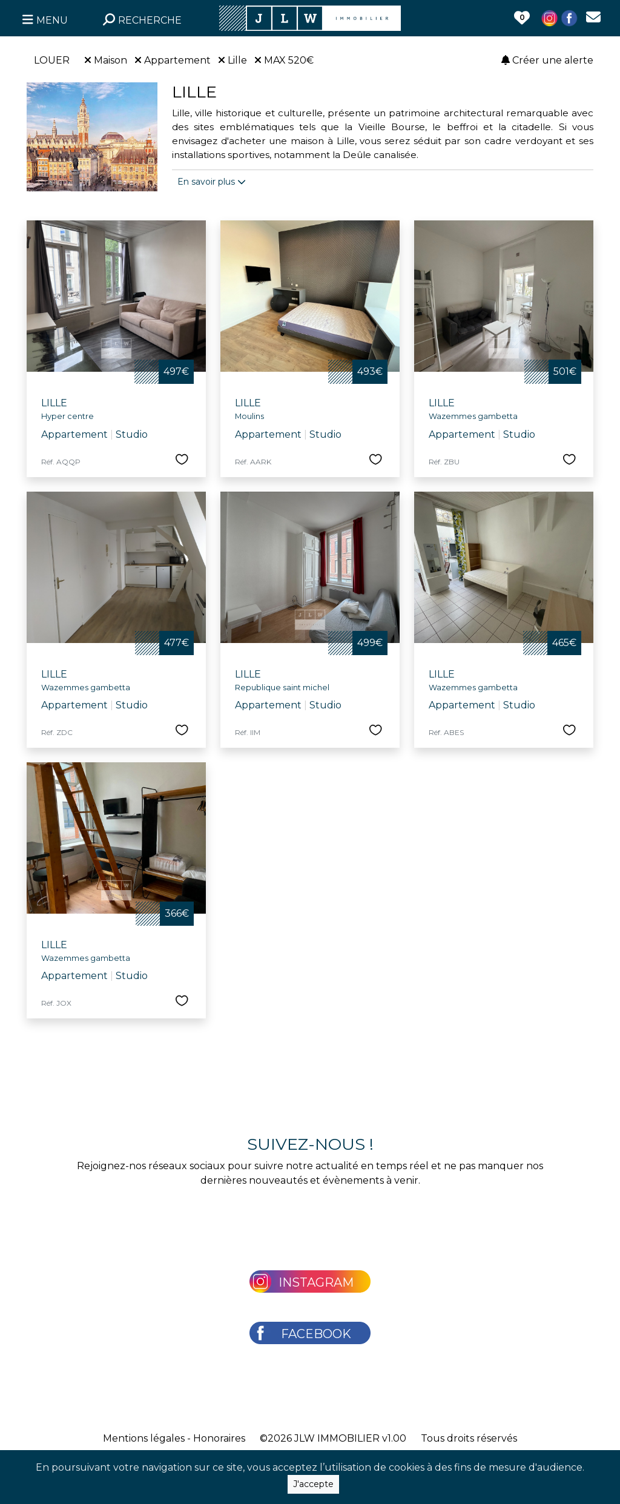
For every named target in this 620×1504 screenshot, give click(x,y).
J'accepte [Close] (313, 1485)
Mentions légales (144, 1438)
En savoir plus (211, 181)
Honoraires (219, 1438)
